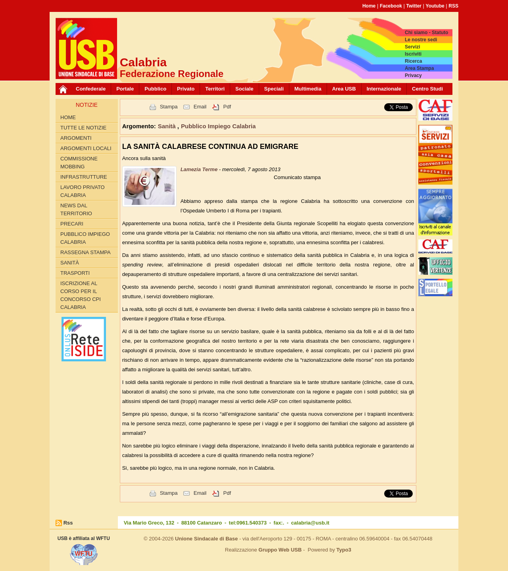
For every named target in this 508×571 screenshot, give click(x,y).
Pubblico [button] (155, 89)
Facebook (391, 6)
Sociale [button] (244, 89)
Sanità (69, 263)
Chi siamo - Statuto (426, 32)
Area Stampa (419, 68)
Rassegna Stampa (85, 252)
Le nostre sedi (421, 39)
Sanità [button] (167, 126)
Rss (68, 523)
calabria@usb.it (310, 523)
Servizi (412, 47)
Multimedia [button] (307, 89)
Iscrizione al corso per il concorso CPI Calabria (80, 295)
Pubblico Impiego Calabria (85, 238)
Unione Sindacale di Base (206, 539)
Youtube (435, 6)
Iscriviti (413, 54)
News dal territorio (76, 209)
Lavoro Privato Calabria (82, 191)
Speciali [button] (274, 89)
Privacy (413, 75)
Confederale (91, 89)
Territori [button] (215, 89)
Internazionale (384, 89)
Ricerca (413, 61)
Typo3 (344, 550)
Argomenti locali (86, 148)
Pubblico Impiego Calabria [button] (218, 126)
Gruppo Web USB (280, 550)
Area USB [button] (344, 89)
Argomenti (76, 138)
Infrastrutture (83, 177)
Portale (125, 89)
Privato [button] (185, 89)
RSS (453, 6)
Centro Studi (427, 89)
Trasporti (75, 273)
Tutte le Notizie (83, 128)
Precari (71, 224)
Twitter (413, 6)
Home (368, 6)
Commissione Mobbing (79, 163)
